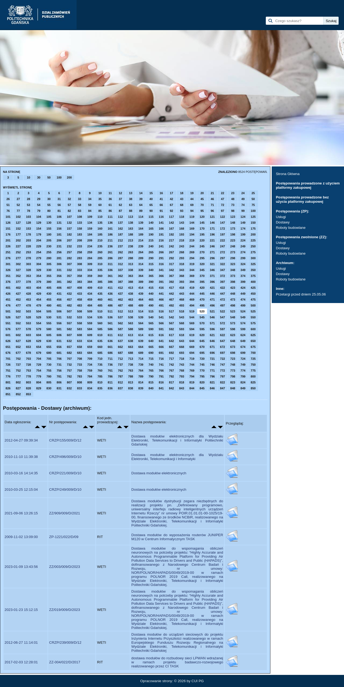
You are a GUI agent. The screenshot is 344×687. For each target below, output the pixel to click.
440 (151, 293)
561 (110, 323)
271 (212, 252)
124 (243, 216)
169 (191, 228)
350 (253, 270)
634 (89, 341)
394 (191, 281)
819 (191, 382)
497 (222, 305)
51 (8, 205)
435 (100, 293)
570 (202, 323)
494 (191, 305)
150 (253, 222)
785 (100, 376)
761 (110, 370)
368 (181, 275)
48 (232, 199)
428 (28, 293)
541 (161, 317)
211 (110, 240)
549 (243, 317)
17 (171, 193)
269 (191, 252)
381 (59, 281)
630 (48, 341)
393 (181, 281)
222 (222, 240)
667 (171, 346)
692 (171, 352)
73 (232, 205)
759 (89, 370)
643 (181, 341)
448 (232, 293)
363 (130, 275)
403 (28, 287)
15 (151, 193)
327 (18, 270)
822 (222, 382)
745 (202, 364)
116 (161, 216)
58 (79, 205)
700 (253, 352)
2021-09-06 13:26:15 (21, 513)
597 (222, 329)
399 (243, 281)
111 (110, 216)
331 (59, 270)
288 (130, 258)
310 (100, 264)
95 (202, 210)
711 (110, 358)
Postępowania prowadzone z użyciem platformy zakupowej (308, 185)
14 (140, 193)
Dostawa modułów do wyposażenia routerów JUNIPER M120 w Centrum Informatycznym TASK (177, 537)
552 (18, 323)
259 (89, 252)
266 (161, 252)
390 (151, 281)
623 (232, 335)
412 (120, 287)
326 (8, 270)
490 (151, 305)
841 (161, 388)
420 (202, 287)
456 (59, 299)
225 (253, 240)
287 (120, 258)
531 (59, 317)
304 (38, 264)
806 (59, 382)
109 (89, 216)
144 (191, 222)
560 (100, 323)
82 (69, 210)
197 (222, 234)
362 (120, 275)
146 (212, 222)
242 (171, 246)
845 (202, 388)
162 (120, 228)
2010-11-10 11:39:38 (21, 457)
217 (171, 240)
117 (171, 216)
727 (18, 364)
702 (18, 358)
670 (202, 346)
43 (181, 199)
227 (18, 246)
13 (130, 193)
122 (222, 216)
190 (151, 234)
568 (181, 323)
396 (212, 281)
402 (18, 287)
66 (161, 205)
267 (171, 252)
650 (253, 341)
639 (140, 341)
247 (222, 246)
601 (8, 335)
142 (171, 222)
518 (181, 311)
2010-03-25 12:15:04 (21, 489)
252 (18, 252)
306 (59, 264)
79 (38, 210)
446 (212, 293)
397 (222, 281)
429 (38, 293)
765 (151, 370)
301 (8, 264)
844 (191, 388)
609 (89, 335)
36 (110, 199)
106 (59, 216)
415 (151, 287)
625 (253, 335)
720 (202, 358)
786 (110, 376)
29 (38, 199)
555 (48, 323)
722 (222, 358)
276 (8, 258)
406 (59, 287)
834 (89, 388)
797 (222, 376)
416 (161, 287)
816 (161, 382)
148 (232, 222)
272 (222, 252)
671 (212, 346)
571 (212, 323)
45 (202, 199)
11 (110, 193)
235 (100, 246)
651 (8, 346)
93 (181, 210)
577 (18, 329)
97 (222, 210)
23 (232, 193)
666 (161, 346)
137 (120, 222)
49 (243, 199)
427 (18, 293)
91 (161, 210)
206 (59, 240)
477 (18, 305)
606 (59, 335)
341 (161, 270)
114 (140, 216)
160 (100, 228)
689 (140, 352)
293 (181, 258)
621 (212, 335)
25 (253, 193)
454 (38, 299)
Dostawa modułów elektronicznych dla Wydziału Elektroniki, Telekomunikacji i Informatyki (177, 457)
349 (243, 270)
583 (79, 329)
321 (212, 264)
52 (18, 205)
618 (181, 335)
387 (120, 281)
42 (171, 199)
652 (18, 346)
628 (28, 341)
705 (48, 358)
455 (48, 299)
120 (202, 216)
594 (191, 329)
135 (100, 222)
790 (151, 376)
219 (191, 240)
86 (110, 210)
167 (171, 228)
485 (100, 305)
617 (171, 335)
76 (8, 210)
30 (38, 177)
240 (151, 246)
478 (28, 305)
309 (89, 264)
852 (18, 394)
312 (120, 264)
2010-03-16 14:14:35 (21, 473)
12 (120, 193)
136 (110, 222)
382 (69, 281)
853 (28, 394)
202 (18, 240)
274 (243, 252)
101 (8, 216)
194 (191, 234)
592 (171, 329)
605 (48, 335)
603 (28, 335)
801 (8, 382)
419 (191, 287)
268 (181, 252)
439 (140, 293)
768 (181, 370)
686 (110, 352)
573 (232, 323)
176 (8, 234)
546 (212, 317)
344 (191, 270)
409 (89, 287)
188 (130, 234)
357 (69, 275)
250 (253, 246)
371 (212, 275)
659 (89, 346)
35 (100, 199)
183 (79, 234)
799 (243, 376)
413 (130, 287)
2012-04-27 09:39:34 (21, 440)
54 (38, 205)
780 (48, 376)
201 (8, 240)
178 (28, 234)
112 (120, 216)
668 (181, 346)
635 (100, 341)
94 (192, 210)
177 (18, 234)
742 (171, 364)
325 (253, 264)
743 (181, 364)
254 (38, 252)
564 (140, 323)
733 (79, 364)
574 (243, 323)
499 (243, 305)
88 (130, 210)
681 (59, 352)
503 (28, 311)
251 (8, 252)
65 (151, 205)
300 (253, 258)
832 (69, 388)
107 (69, 216)
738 (130, 364)
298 (232, 258)
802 (18, 382)
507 (69, 311)
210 (100, 240)
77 (18, 210)
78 (28, 210)
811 (110, 382)
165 (151, 228)
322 (222, 264)
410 (100, 287)
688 (130, 352)
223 (232, 240)
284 (89, 258)
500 (253, 305)
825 (253, 382)
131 (59, 222)
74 (243, 205)
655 (48, 346)
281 (59, 258)
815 (151, 382)
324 (243, 264)
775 (253, 370)
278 (28, 258)
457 (69, 299)
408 (79, 287)
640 (151, 341)
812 (120, 382)
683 (79, 352)
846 (212, 388)
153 (28, 228)
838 (130, 388)
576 (8, 329)
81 (59, 210)
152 (18, 228)
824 (243, 382)
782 (69, 376)
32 (69, 199)
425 (253, 287)
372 (222, 275)
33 (79, 199)
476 (8, 305)
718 (181, 358)
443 (181, 293)
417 (171, 287)
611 (110, 335)
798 (232, 376)
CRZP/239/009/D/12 (65, 642)
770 (202, 370)
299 (243, 258)
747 (222, 364)
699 (243, 352)
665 (151, 346)
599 (243, 329)
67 (171, 205)
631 (59, 341)
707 (69, 358)
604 (38, 335)
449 (243, 293)
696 (212, 352)
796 (212, 376)
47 (222, 199)
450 (253, 293)
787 (120, 376)
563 (130, 323)
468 (181, 299)
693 (181, 352)
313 (130, 264)
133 (79, 222)
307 (69, 264)
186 (110, 234)
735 (100, 364)
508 (79, 311)
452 (18, 299)
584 (89, 329)
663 (130, 346)
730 (48, 364)
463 (130, 299)
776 (8, 376)
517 (171, 311)
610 (100, 335)
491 (161, 305)
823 (232, 382)
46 (212, 199)
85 (100, 210)
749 (243, 364)
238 (130, 246)
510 (100, 311)
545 (202, 317)
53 (28, 205)
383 (79, 281)
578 (28, 329)
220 (202, 240)
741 (161, 364)
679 (38, 352)
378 (28, 281)
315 (151, 264)
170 (202, 228)
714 (140, 358)
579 (38, 329)
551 (8, 323)
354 (38, 275)
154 (38, 228)
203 (28, 240)
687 (120, 352)
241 (161, 246)
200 (69, 177)
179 (38, 234)
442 (171, 293)
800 (253, 376)
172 (222, 228)
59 (89, 205)
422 (222, 287)
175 (253, 228)
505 (48, 311)
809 (89, 382)
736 (110, 364)
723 (232, 358)
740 (151, 364)
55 (49, 205)
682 (69, 352)
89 (140, 210)
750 (253, 364)
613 (130, 335)
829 (38, 388)
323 (232, 264)
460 (100, 299)
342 (171, 270)
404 (38, 287)
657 (69, 346)
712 (120, 358)
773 (232, 370)
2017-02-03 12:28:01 (21, 662)
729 (38, 364)
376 (8, 281)
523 (232, 311)
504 (38, 311)
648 (232, 341)
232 (69, 246)
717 (171, 358)
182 (69, 234)
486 (110, 305)
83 (79, 210)
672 (222, 346)
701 (8, 358)
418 (181, 287)
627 (18, 341)
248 (232, 246)
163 (130, 228)
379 (38, 281)
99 (243, 210)
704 (38, 358)
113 (130, 216)
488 (130, 305)
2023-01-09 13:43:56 (21, 567)
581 (59, 329)
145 (202, 222)
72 (222, 205)
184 (89, 234)
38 (130, 199)
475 (253, 299)
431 (59, 293)
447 (222, 293)
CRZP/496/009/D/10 (65, 457)
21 (212, 193)
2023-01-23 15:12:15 (21, 610)
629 (38, 341)
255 (48, 252)
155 (48, 228)
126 (8, 222)
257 (69, 252)
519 (191, 311)
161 (110, 228)
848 (232, 388)
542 (171, 317)
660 (100, 346)
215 (151, 240)
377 (18, 281)
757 (69, 370)
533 (79, 317)
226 (8, 246)
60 (100, 205)
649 (243, 341)
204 (38, 240)
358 (79, 275)
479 (38, 305)
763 (130, 370)
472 (222, 299)
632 (69, 341)
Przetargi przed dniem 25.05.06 (301, 294)
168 (181, 228)
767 (171, 370)
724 (243, 358)
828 (28, 388)
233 (79, 246)
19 (192, 193)
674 (243, 346)
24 (243, 193)
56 (59, 205)
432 (69, 293)
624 (243, 335)
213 (130, 240)
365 (151, 275)
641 (161, 341)
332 (69, 270)
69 (192, 205)
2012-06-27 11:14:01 (21, 642)
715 (151, 358)
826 (8, 388)
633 (79, 341)
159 (89, 228)
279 (38, 258)
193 (181, 234)
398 (232, 281)
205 (48, 240)
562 (120, 323)
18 (181, 193)
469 (191, 299)
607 (69, 335)
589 (140, 329)
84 (89, 210)
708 (79, 358)
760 (100, 370)
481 (59, 305)
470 (202, 299)
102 (18, 216)
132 (69, 222)
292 (171, 258)
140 (151, 222)
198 (232, 234)
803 (28, 382)
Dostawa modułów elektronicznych (158, 473)
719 (191, 358)
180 (48, 234)
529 (38, 317)
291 (161, 258)
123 (232, 216)
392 (171, 281)
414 (140, 287)
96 (212, 210)
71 (212, 205)
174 (243, 228)
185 (100, 234)
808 (79, 382)
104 (38, 216)
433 (79, 293)
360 (100, 275)
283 (79, 258)
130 (48, 222)
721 (212, 358)
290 (151, 258)
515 (151, 311)
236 (110, 246)
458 (79, 299)
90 (151, 210)
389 (140, 281)
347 (222, 270)
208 (79, 240)
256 (59, 252)
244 (191, 246)
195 (202, 234)
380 (48, 281)
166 (161, 228)
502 (18, 311)
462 (120, 299)
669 (191, 346)
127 (18, 222)
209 (89, 240)
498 (232, 305)
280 (48, 258)
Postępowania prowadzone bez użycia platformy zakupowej (302, 199)
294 (191, 258)
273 (232, 252)
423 (232, 287)
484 (89, 305)
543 (181, 317)
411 (110, 287)
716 (161, 358)
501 (8, 311)
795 (202, 376)
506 (59, 311)
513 (130, 311)
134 (89, 222)
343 (181, 270)
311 (110, 264)
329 (38, 270)
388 (130, 281)
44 (192, 199)
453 (28, 299)
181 (59, 234)
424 (243, 287)
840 (151, 388)
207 (69, 240)
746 (212, 364)
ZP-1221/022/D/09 (63, 537)
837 (120, 388)
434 (89, 293)
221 (212, 240)
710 (100, 358)
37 (120, 199)
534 (89, 317)
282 (69, 258)
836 (110, 388)
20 (202, 193)
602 (18, 335)
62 (120, 205)
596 (212, 329)
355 (48, 275)
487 (120, 305)
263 (130, 252)
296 (212, 258)
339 (140, 270)
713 (130, 358)
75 (253, 205)
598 (232, 329)
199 (243, 234)
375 (253, 275)
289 (140, 258)
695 (202, 352)
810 (100, 382)
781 (59, 376)
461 (110, 299)
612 (120, 335)
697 (222, 352)
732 (69, 364)
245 (202, 246)
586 (110, 329)
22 (222, 193)
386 (110, 281)
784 (89, 376)
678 (28, 352)
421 (212, 287)
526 (8, 317)
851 (8, 394)
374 (243, 275)
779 (38, 376)
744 (191, 364)
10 (28, 177)
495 (202, 305)
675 (253, 346)
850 (253, 388)
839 (140, 388)
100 (59, 177)
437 (120, 293)
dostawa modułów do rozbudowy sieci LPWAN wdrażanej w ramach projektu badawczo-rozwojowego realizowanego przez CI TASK (177, 662)
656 (59, 346)
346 (212, 270)
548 (232, 317)
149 (243, 222)
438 (130, 293)
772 (222, 370)
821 (212, 382)
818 (181, 382)
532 (69, 317)
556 (59, 323)
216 (161, 240)
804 (38, 382)
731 (59, 364)
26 (8, 199)
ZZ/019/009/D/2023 (64, 610)
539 (140, 317)
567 (171, 323)
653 (28, 346)
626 (8, 341)
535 (100, 317)
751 (8, 370)
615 (151, 335)
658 (79, 346)
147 (222, 222)
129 (38, 222)
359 (89, 275)
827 (18, 388)
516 (161, 311)
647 (222, 341)
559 (89, 323)
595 (202, 329)
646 (212, 341)
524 (243, 311)
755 (48, 370)
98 (232, 210)
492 (171, 305)
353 (28, 275)
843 (181, 388)
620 (202, 335)
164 (140, 228)
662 (120, 346)
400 (253, 281)
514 (140, 311)
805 (48, 382)
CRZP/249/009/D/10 (65, 489)
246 (212, 246)
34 (89, 199)
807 (69, 382)
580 (48, 329)
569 (191, 323)
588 (130, 329)
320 (202, 264)
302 (18, 264)
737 (120, 364)
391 (161, 281)
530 (48, 317)
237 (120, 246)
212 (120, 240)
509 (89, 311)
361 (110, 275)
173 (232, 228)
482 (69, 305)
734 (89, 364)
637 (120, 341)
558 (79, 323)
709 (89, 358)
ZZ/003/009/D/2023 (64, 567)
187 (120, 234)
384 (89, 281)
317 (171, 264)
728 (28, 364)
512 (120, 311)
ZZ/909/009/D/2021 (64, 513)
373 (232, 275)
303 (28, 264)
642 (171, 341)
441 (161, 293)
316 (161, 264)
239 (140, 246)
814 (140, 382)
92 (171, 210)
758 (79, 370)
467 (171, 299)
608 (79, 335)
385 (100, 281)
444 (191, 293)
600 (253, 329)
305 (48, 264)
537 (120, 317)
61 (110, 205)
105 (48, 216)
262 (120, 252)
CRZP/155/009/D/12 (65, 440)
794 (191, 376)
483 (79, 305)
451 (8, 299)
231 (59, 246)
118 (181, 216)
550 (253, 317)
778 (28, 376)
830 (48, 388)
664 (140, 346)
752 (18, 370)
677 (18, 352)
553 (28, 323)
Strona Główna (287, 174)
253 (28, 252)
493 (181, 305)
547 (222, 317)
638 (130, 341)
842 (171, 388)
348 (232, 270)
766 (161, 370)
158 (79, 228)
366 (161, 275)
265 (151, 252)
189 (140, 234)
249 (243, 246)
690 (151, 352)
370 (202, 275)
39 (140, 199)
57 (69, 205)
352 (18, 275)
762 (120, 370)
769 (191, 370)
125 (253, 216)
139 (140, 222)
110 (100, 216)
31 (59, 199)
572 (222, 323)
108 (79, 216)
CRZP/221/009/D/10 (65, 473)
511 (110, 311)
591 (161, 329)
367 (171, 275)
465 (151, 299)
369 (191, 275)
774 (243, 370)
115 (151, 216)
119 (191, 216)
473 (232, 299)
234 (89, 246)
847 (222, 388)
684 (89, 352)
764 (140, 370)
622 (222, 335)
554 (38, 323)
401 (8, 287)
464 (140, 299)
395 (202, 281)
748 (232, 364)
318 (181, 264)
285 (100, 258)
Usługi (281, 217)
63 (130, 205)
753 (28, 370)
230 (48, 246)
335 (100, 270)
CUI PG (197, 681)
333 (79, 270)
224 (243, 240)
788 (130, 376)
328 (28, 270)
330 (48, 270)
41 (161, 199)
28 (28, 199)
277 (18, 258)
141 (161, 222)
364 (140, 275)
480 (48, 305)
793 (181, 376)
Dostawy (282, 222)
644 (191, 341)
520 (202, 311)
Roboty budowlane (290, 228)
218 (181, 240)
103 (28, 216)
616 (161, 335)
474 (243, 299)
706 (59, 358)
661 (110, 346)
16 (161, 193)
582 (69, 329)
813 (130, 382)
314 (140, 264)
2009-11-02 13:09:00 (21, 537)
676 (8, 352)
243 (181, 246)
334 (89, 270)
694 (191, 352)
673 (232, 346)
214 (140, 240)
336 (110, 270)
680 (48, 352)
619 (191, 335)
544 (191, 317)
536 (110, 317)
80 (49, 210)
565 (151, 323)
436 (110, 293)
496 (212, 305)
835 (100, 388)
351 (8, 275)
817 (171, 382)
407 (69, 287)
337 (120, 270)
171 (212, 228)
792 (171, 376)
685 (100, 352)
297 (222, 258)
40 (151, 199)
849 (243, 388)
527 (18, 317)
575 (253, 323)
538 (130, 317)
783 (79, 376)
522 (222, 311)
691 (161, 352)
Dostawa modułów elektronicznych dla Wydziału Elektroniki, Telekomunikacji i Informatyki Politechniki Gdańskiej (177, 440)
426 (8, 293)
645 (202, 341)
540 (151, 317)
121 (212, 216)
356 (59, 275)
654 (38, 346)
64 (140, 205)
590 (151, 329)
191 (161, 234)
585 (100, 329)
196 (212, 234)
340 (151, 270)
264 (140, 252)
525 (253, 311)
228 (28, 246)
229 (38, 246)
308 (79, 264)
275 (253, 252)
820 (202, 382)
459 (89, 299)
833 (79, 388)
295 (202, 258)
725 (253, 358)
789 (140, 376)
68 (181, 205)
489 (140, 305)
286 (110, 258)
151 (8, 228)
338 (130, 270)
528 (28, 317)
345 (202, 270)
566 (161, 323)
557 (69, 323)
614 (140, 335)
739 (140, 364)
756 (59, 370)
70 (202, 205)
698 (232, 352)
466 (161, 299)
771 (212, 370)
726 (8, 364)
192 (171, 234)
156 (59, 228)
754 (38, 370)
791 (161, 376)
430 (48, 293)
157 (69, 228)
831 (59, 388)
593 (181, 329)
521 (212, 311)
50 (49, 177)
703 (28, 358)
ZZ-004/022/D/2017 (64, 662)
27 (18, 199)
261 (110, 252)
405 (48, 287)
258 (79, 252)
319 (191, 264)
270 (202, 252)
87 (120, 210)
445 (202, 293)
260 (100, 252)
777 (18, 376)
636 (110, 341)
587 (120, 329)
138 (130, 222)
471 (212, 299)
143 (181, 222)
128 (28, 222)
